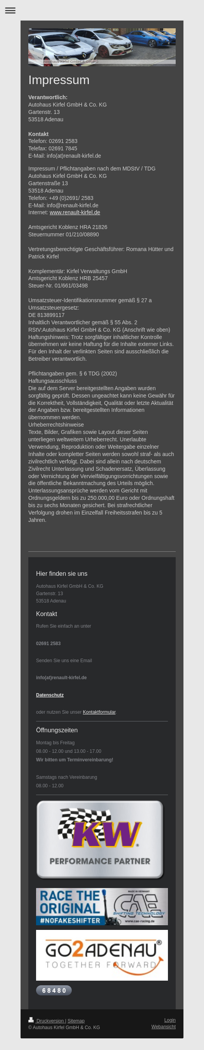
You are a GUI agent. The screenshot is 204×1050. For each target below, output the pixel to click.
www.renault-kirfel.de (75, 212)
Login (170, 1020)
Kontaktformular (99, 712)
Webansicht (164, 1026)
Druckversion (46, 1021)
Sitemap (76, 1021)
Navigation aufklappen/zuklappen (102, 10)
